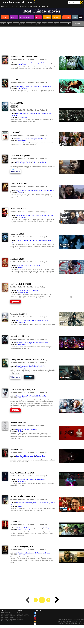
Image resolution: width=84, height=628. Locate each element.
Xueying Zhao (40, 456)
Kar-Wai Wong (22, 88)
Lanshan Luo (27, 320)
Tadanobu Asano (34, 113)
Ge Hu (34, 479)
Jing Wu (26, 396)
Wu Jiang (45, 320)
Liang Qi (32, 456)
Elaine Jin (26, 139)
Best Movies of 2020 (6, 614)
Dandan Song (35, 63)
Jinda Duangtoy (33, 240)
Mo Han (26, 265)
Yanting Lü (19, 265)
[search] (75, 2)
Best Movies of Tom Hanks (8, 619)
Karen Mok (19, 343)
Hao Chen (33, 265)
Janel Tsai (35, 290)
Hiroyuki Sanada (21, 215)
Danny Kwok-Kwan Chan (41, 503)
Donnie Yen (38, 528)
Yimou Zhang (22, 65)
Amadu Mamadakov (22, 113)
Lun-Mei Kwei (20, 479)
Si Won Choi (20, 553)
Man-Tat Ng (42, 396)
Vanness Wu (20, 503)
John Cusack (38, 553)
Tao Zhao (19, 320)
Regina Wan (41, 479)
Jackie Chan (31, 215)
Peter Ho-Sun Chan (24, 530)
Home (2, 6)
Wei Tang (43, 190)
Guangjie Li (34, 396)
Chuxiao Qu (20, 396)
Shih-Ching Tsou (23, 292)
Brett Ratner (21, 217)
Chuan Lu (21, 458)
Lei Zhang (26, 456)
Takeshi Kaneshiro (45, 63)
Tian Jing (28, 162)
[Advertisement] (42, 39)
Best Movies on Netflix (7, 617)
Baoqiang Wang (37, 320)
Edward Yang (22, 140)
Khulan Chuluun (45, 113)
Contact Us (36, 6)
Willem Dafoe (20, 162)
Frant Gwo (21, 398)
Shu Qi (26, 429)
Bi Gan (20, 431)
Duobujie (19, 456)
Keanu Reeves (43, 343)
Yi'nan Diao (21, 481)
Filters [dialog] (77, 24)
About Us (45, 6)
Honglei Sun (14, 115)
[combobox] (72, 2)
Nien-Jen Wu (42, 139)
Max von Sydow (49, 215)
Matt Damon (43, 162)
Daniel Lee (21, 555)
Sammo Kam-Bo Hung (30, 366)
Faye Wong (19, 86)
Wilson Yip (21, 506)
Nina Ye (18, 290)
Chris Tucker (40, 215)
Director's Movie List (25, 6)
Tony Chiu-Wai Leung (44, 86)
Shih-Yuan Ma (26, 290)
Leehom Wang (35, 190)
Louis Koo (19, 366)
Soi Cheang (21, 368)
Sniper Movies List (6, 612)
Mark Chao (33, 429)
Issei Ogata (33, 139)
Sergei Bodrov (22, 117)
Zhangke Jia (21, 322)
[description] (17, 59)
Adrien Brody (29, 553)
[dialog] (14, 106)
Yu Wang (46, 528)
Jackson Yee (20, 429)
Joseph (39, 265)
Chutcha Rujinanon (22, 240)
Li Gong (26, 86)
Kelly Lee (19, 139)
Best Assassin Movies (7, 621)
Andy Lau (27, 63)
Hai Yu (26, 343)
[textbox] (72, 2)
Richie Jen (41, 366)
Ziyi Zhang (19, 63)
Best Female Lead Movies (8, 615)
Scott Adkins (28, 503)
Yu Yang (20, 267)
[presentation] (80, 17)
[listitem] (5, 17)
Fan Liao (29, 479)
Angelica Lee (43, 240)
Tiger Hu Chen (33, 343)
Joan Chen (50, 190)
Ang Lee (20, 192)
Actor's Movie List (11, 6)
